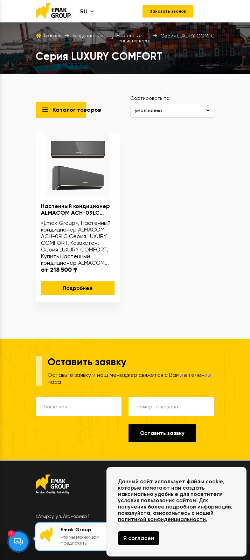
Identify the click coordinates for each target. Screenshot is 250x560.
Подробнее (78, 289)
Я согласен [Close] (138, 538)
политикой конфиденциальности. (162, 519)
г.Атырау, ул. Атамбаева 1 (62, 516)
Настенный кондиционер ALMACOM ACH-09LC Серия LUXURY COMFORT (75, 210)
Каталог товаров (69, 110)
